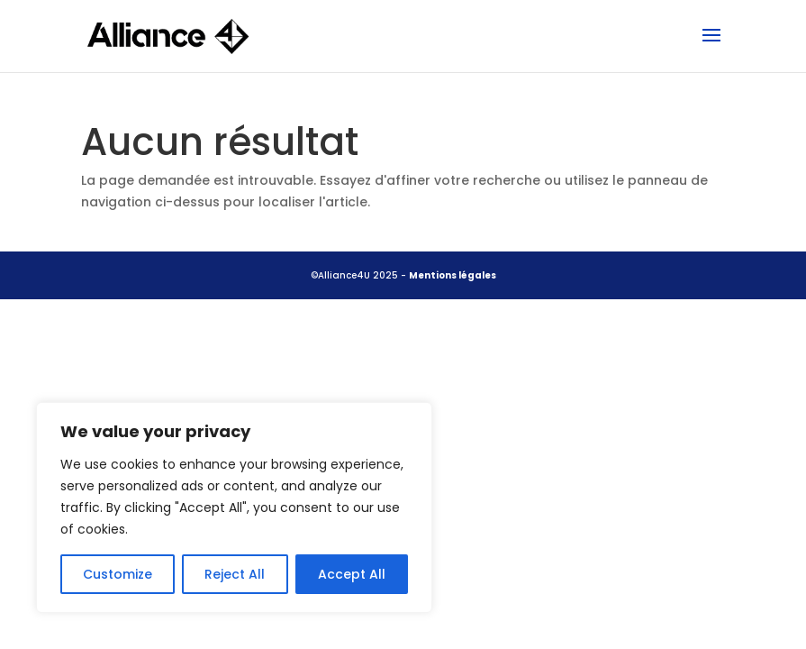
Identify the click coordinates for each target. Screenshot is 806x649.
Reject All (234, 574)
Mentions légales (452, 275)
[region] (234, 507)
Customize (117, 574)
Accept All (351, 574)
